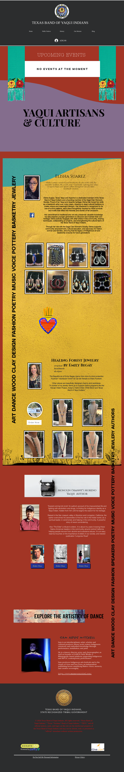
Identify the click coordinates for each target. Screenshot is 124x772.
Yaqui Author (77, 494)
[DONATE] (30, 746)
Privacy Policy (80, 757)
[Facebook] (32, 215)
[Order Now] (34, 422)
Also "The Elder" (55, 527)
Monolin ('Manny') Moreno (77, 490)
